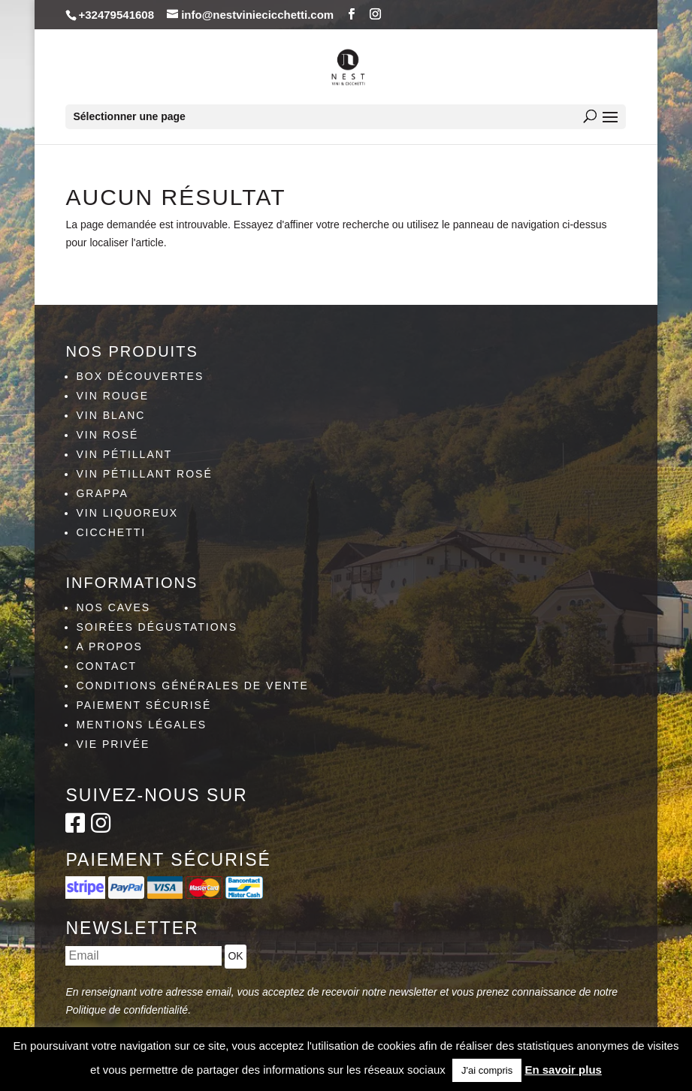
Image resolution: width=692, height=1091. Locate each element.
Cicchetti (111, 532)
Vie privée (113, 744)
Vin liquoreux (127, 513)
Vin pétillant (124, 454)
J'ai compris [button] (486, 1070)
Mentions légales (141, 725)
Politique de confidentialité (126, 1010)
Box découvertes (140, 376)
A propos (109, 646)
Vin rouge (112, 396)
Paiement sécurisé (143, 705)
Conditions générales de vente (192, 686)
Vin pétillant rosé (144, 474)
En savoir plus (563, 1069)
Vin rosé (107, 435)
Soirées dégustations (156, 627)
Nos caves (113, 607)
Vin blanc (110, 415)
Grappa (102, 493)
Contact (106, 666)
